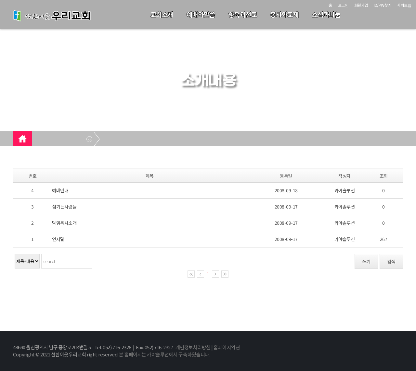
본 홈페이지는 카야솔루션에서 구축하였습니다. (164, 354)
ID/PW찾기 (382, 5)
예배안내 (60, 190)
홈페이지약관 (227, 347)
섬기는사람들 (64, 206)
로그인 (343, 5)
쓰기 (366, 261)
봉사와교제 (284, 14)
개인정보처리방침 (193, 347)
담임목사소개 (64, 223)
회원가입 (361, 5)
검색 (391, 261)
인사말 (58, 239)
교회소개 (161, 14)
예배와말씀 (201, 14)
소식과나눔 (326, 14)
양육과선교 (242, 14)
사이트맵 (404, 5)
